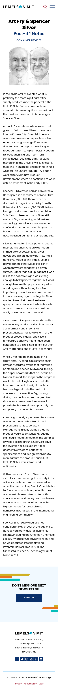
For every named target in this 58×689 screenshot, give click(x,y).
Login (41, 684)
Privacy (18, 684)
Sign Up (29, 597)
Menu (52, 7)
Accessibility (30, 684)
